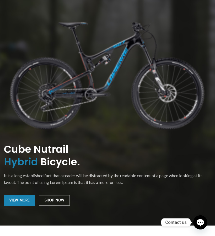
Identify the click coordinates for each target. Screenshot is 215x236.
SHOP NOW (54, 200)
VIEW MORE (19, 200)
